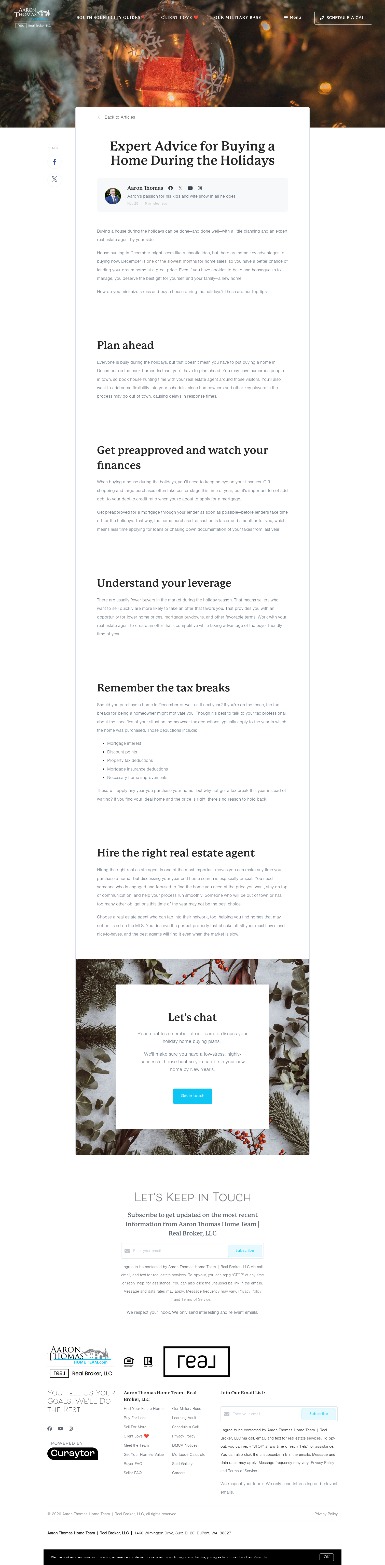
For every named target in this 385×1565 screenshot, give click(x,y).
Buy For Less (135, 1417)
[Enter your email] (179, 1250)
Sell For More (135, 1427)
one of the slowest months (172, 261)
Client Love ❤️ (180, 17)
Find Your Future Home (143, 1408)
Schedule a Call (185, 1427)
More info (260, 1557)
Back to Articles (120, 117)
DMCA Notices (185, 1445)
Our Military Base (237, 17)
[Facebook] (49, 1429)
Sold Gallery (182, 1463)
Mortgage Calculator (189, 1454)
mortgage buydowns (184, 617)
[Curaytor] (72, 1458)
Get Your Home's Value (144, 1454)
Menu (292, 18)
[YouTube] (60, 1429)
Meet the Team (136, 1445)
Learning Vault (184, 1417)
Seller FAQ (133, 1472)
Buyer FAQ (133, 1463)
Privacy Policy (183, 1436)
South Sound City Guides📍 (111, 17)
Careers (179, 1472)
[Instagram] (71, 1429)
